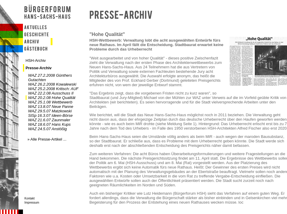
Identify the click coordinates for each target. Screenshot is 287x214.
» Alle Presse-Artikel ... (46, 139)
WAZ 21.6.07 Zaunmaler (49, 120)
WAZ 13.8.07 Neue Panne (50, 106)
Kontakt (29, 198)
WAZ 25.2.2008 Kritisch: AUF (53, 88)
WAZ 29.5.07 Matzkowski (50, 111)
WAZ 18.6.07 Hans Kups (49, 124)
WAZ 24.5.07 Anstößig (47, 129)
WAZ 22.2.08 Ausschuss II (50, 93)
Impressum (31, 202)
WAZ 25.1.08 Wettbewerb (50, 102)
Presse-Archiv (39, 68)
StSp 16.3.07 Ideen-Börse (50, 115)
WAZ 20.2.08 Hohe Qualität (51, 97)
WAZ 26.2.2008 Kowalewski (52, 84)
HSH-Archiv (36, 60)
